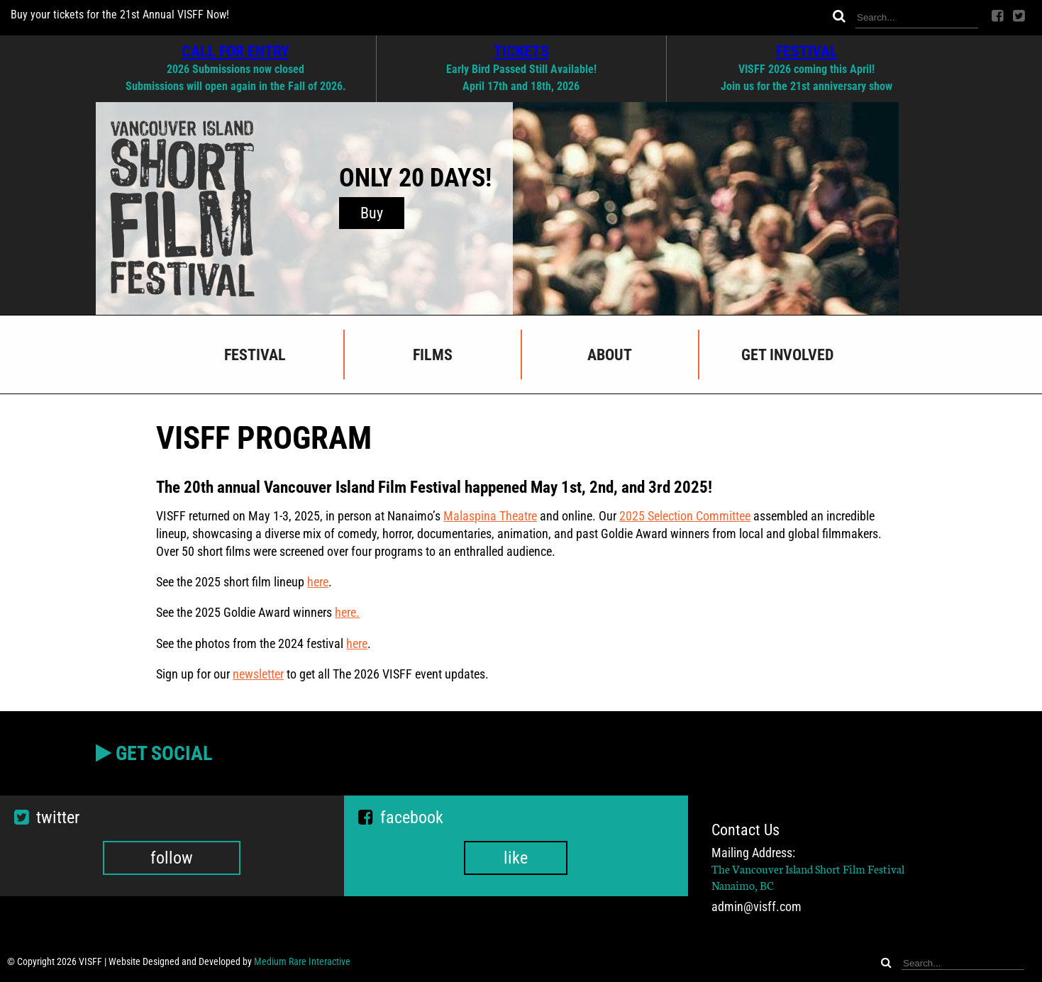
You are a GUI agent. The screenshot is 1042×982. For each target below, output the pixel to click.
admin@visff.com (756, 907)
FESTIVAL (807, 51)
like (516, 858)
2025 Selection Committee (684, 515)
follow (171, 858)
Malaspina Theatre (490, 515)
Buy (371, 213)
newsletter (258, 673)
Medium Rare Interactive (302, 961)
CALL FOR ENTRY (235, 51)
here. (347, 612)
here (317, 581)
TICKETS (521, 51)
